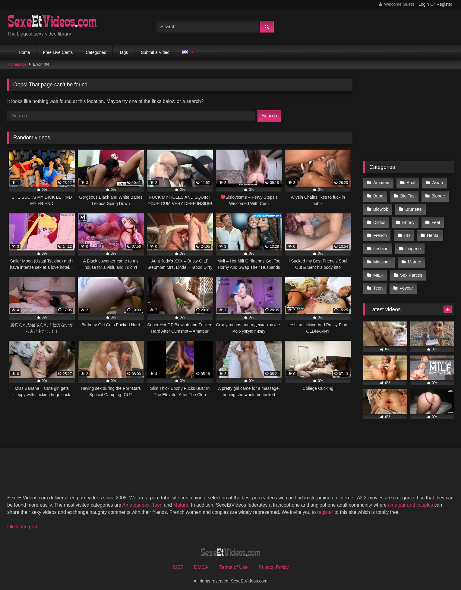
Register (444, 4)
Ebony (408, 221)
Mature (414, 259)
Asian (436, 182)
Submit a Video (155, 52)
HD (406, 233)
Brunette (413, 208)
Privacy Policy (274, 563)
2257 (177, 563)
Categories (96, 52)
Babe (378, 195)
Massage (382, 259)
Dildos (379, 221)
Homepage (17, 64)
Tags (123, 52)
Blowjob (380, 208)
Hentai (432, 233)
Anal (410, 182)
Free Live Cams (58, 52)
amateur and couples (410, 501)
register (325, 508)
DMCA (201, 563)
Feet (435, 221)
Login (423, 4)
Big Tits (407, 195)
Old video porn (23, 522)
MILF (378, 271)
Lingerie (412, 246)
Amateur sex (136, 501)
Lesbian (380, 246)
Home (24, 52)
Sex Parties (411, 271)
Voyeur (406, 284)
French (380, 233)
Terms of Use (233, 563)
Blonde (437, 195)
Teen (378, 284)
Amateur (381, 182)
